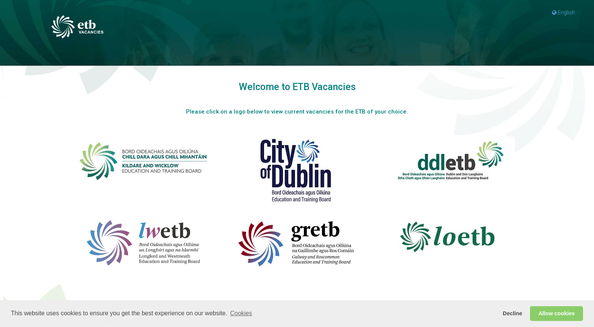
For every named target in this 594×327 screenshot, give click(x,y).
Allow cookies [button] (556, 313)
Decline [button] (512, 313)
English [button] (563, 12)
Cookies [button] (241, 313)
